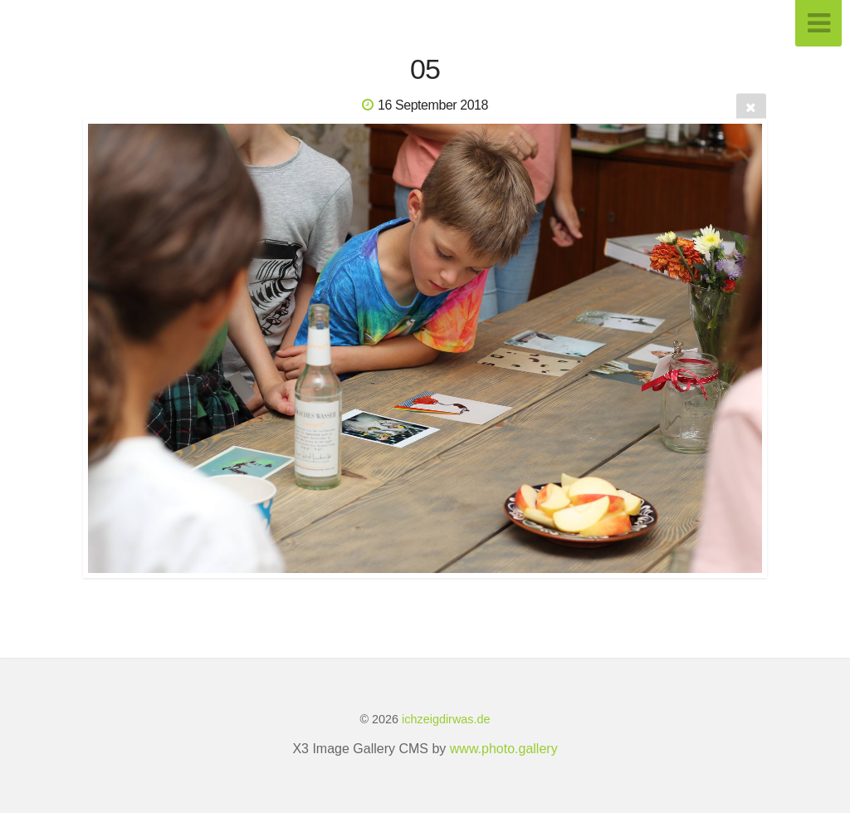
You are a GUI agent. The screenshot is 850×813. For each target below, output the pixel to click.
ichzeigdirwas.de (446, 719)
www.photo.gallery (504, 749)
